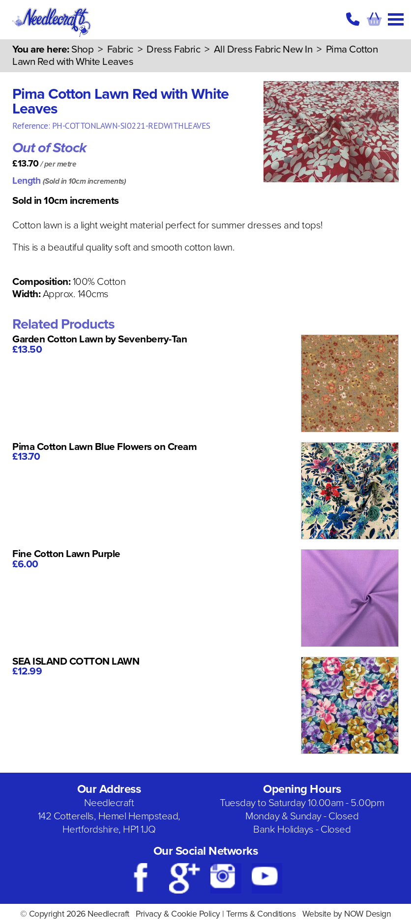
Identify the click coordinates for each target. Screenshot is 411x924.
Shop (82, 49)
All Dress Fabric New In (263, 49)
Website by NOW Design (346, 914)
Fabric (120, 49)
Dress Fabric (173, 49)
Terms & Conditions (260, 914)
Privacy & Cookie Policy (178, 914)
